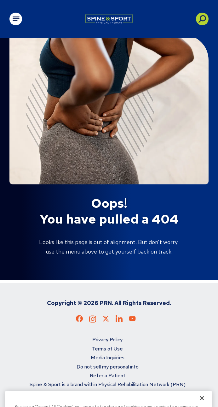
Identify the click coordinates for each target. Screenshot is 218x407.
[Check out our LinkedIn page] (119, 321)
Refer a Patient (107, 375)
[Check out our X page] (105, 320)
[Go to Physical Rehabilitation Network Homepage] (109, 18)
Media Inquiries (107, 357)
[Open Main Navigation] (15, 19)
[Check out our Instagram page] (92, 321)
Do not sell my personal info (108, 366)
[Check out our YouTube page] (132, 319)
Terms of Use (107, 348)
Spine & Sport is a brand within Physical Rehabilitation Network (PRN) (108, 384)
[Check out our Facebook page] (79, 320)
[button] (202, 19)
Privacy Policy (107, 339)
